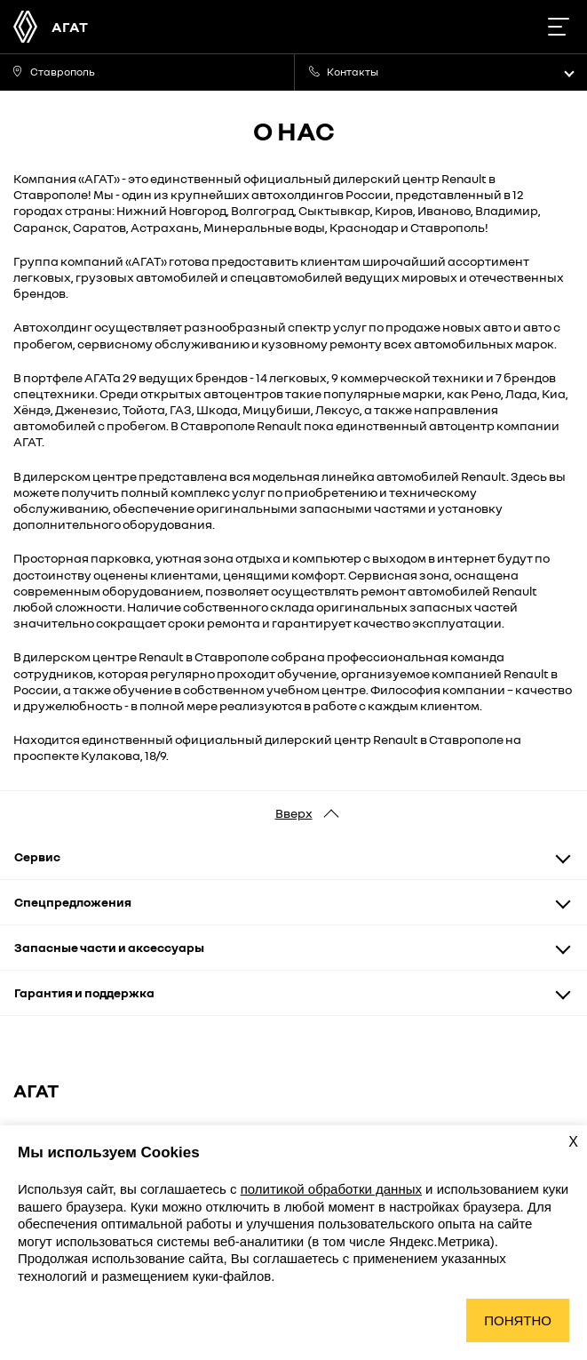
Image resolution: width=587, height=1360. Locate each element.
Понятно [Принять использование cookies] (517, 1320)
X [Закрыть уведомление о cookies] (573, 1141)
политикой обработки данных (331, 1188)
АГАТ (70, 27)
